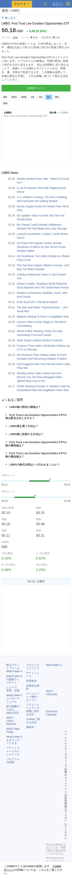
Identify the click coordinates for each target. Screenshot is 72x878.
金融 (15, 37)
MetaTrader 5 (54, 664)
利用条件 (31, 680)
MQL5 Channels (51, 692)
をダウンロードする (14, 740)
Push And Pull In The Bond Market (37, 302)
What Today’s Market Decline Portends (40, 340)
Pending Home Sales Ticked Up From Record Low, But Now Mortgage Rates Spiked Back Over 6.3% (39, 377)
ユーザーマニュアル (14, 698)
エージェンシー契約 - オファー (32, 697)
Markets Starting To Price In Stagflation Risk (43, 316)
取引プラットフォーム (14, 668)
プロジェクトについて (32, 666)
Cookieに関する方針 (33, 721)
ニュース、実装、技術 (13, 689)
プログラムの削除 (13, 761)
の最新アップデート (14, 679)
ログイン (58, 3)
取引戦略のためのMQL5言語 (13, 709)
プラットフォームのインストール (13, 751)
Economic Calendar (52, 713)
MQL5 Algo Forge (12, 730)
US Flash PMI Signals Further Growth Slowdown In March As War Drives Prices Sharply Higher (41, 247)
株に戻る (10, 17)
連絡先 (30, 727)
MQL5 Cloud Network (11, 721)
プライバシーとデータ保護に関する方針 (32, 709)
